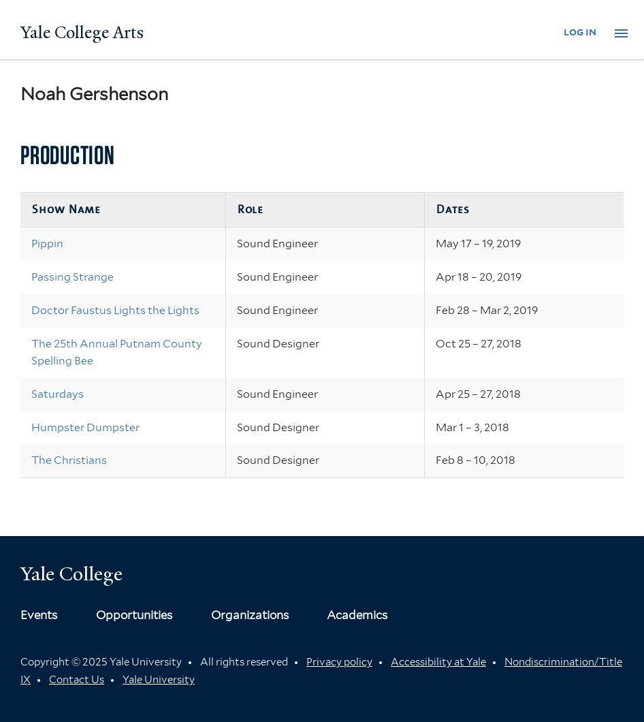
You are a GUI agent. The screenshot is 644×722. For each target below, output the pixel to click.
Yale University (159, 680)
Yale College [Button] (71, 573)
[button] (621, 33)
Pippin (47, 243)
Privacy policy (339, 662)
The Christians (69, 460)
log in (580, 31)
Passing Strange (72, 276)
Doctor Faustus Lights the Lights (115, 310)
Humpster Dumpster (85, 427)
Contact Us (76, 680)
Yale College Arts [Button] (82, 33)
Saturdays (57, 394)
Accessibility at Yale (438, 662)
